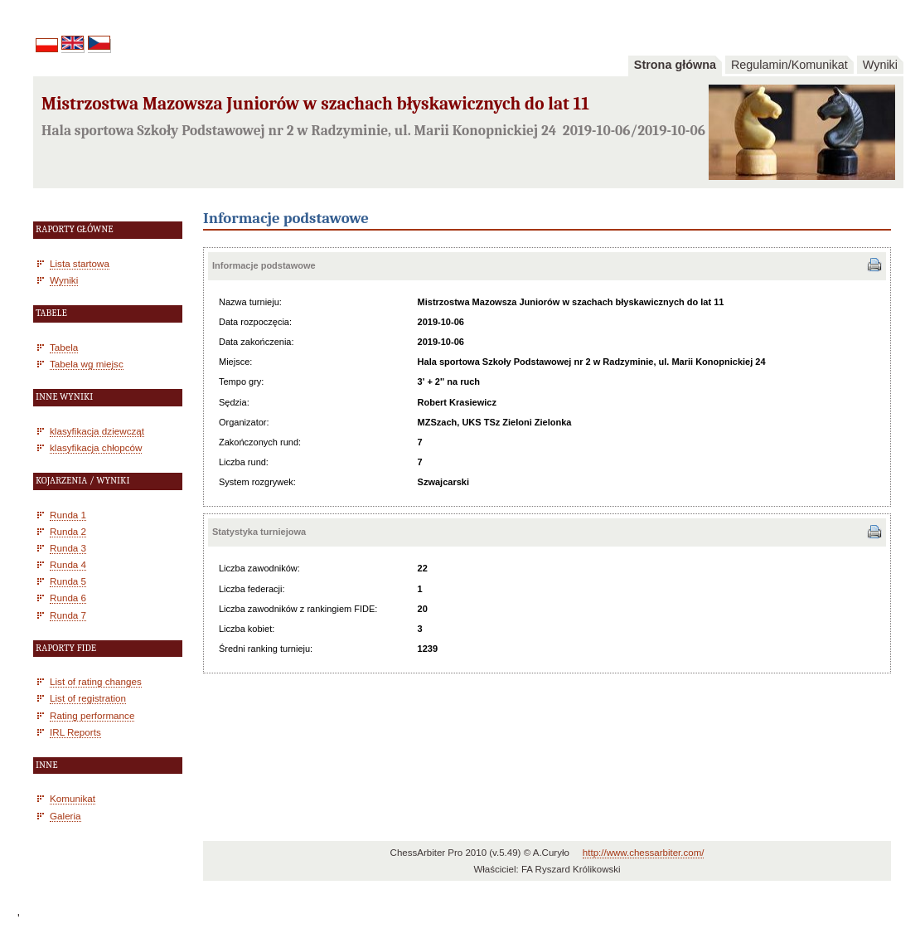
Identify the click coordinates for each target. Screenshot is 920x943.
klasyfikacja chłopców (96, 447)
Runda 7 (68, 615)
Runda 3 (68, 547)
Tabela (64, 347)
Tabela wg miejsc (86, 363)
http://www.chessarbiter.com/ (644, 853)
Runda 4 (68, 564)
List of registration (88, 698)
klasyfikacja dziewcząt (97, 430)
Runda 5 (68, 581)
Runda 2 (68, 531)
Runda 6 (68, 597)
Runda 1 (68, 514)
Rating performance (92, 715)
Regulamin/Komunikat (789, 64)
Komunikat (72, 798)
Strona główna (675, 64)
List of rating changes (96, 681)
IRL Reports (75, 732)
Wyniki (880, 64)
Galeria (65, 815)
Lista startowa (79, 263)
